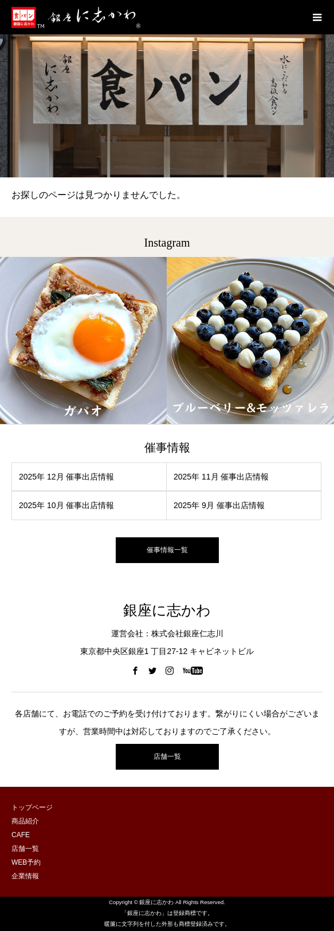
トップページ (32, 807)
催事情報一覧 (167, 550)
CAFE (20, 835)
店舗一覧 (167, 756)
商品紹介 (25, 821)
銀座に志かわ (167, 610)
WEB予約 (26, 862)
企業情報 (25, 876)
